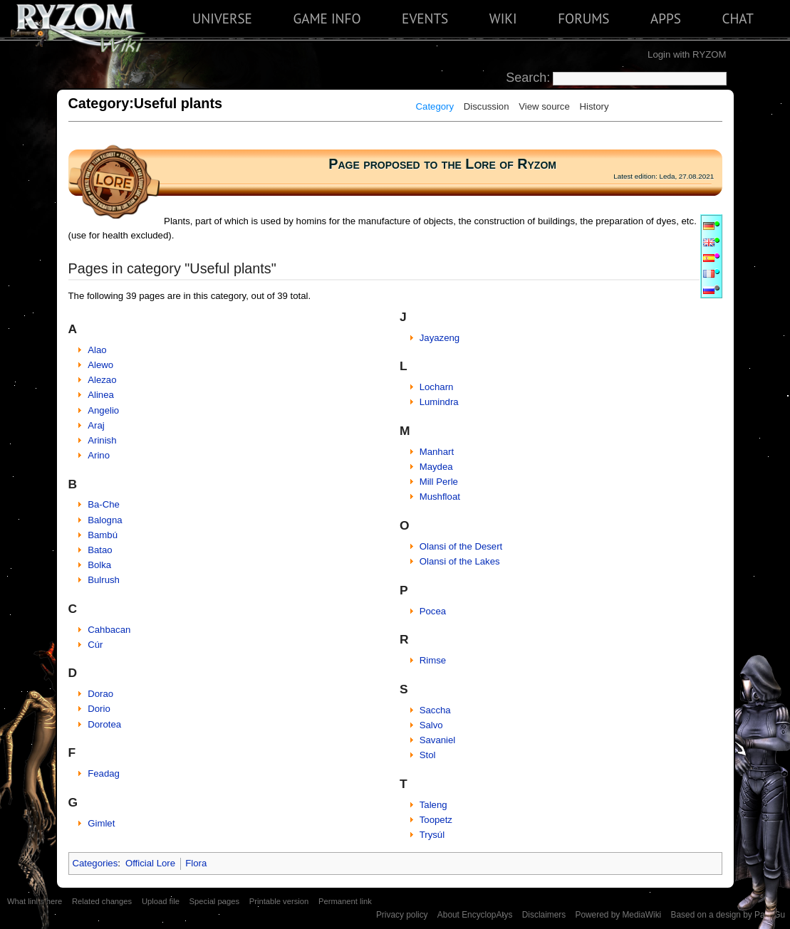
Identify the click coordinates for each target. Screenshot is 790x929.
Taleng (433, 804)
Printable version (279, 901)
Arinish (102, 440)
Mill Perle (439, 481)
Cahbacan (109, 629)
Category (435, 106)
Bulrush (104, 579)
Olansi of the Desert (461, 546)
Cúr (95, 644)
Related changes (102, 901)
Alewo (100, 364)
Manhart (437, 451)
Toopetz (436, 819)
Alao (97, 350)
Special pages (214, 901)
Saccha (435, 710)
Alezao (102, 379)
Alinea (101, 394)
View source (544, 106)
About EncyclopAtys (475, 915)
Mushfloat (440, 496)
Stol (428, 755)
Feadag (104, 773)
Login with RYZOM (687, 54)
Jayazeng (439, 337)
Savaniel (438, 740)
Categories (95, 863)
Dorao (100, 693)
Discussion (486, 106)
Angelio (103, 410)
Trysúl (432, 834)
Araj (96, 425)
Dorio (99, 708)
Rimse (433, 660)
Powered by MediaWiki (618, 915)
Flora (196, 863)
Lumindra (439, 402)
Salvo (431, 725)
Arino (99, 455)
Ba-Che (104, 504)
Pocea (433, 611)
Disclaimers (544, 915)
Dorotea (104, 724)
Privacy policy (402, 915)
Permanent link (345, 901)
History (593, 106)
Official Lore (150, 863)
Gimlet (101, 823)
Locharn (437, 387)
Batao (100, 550)
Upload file (161, 901)
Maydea (436, 466)
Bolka (99, 565)
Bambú (103, 535)
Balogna (105, 520)
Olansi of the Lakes (460, 561)
